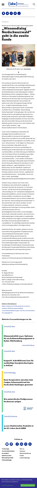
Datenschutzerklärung (25, 453)
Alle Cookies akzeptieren (27, 485)
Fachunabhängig (6, 460)
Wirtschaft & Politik (7, 458)
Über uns (22, 449)
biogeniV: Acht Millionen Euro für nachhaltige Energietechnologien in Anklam (18, 363)
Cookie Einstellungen (25, 458)
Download (27, 69)
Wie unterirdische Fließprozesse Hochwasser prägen (18, 400)
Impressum (22, 451)
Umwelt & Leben (6, 455)
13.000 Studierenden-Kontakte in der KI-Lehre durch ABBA (19, 427)
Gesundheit (5, 453)
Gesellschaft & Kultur (8, 451)
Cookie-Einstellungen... (7, 485)
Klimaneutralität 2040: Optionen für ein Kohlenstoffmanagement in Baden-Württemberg (19, 338)
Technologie (5, 449)
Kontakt (22, 455)
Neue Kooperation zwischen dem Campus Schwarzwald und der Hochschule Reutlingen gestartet (18, 382)
